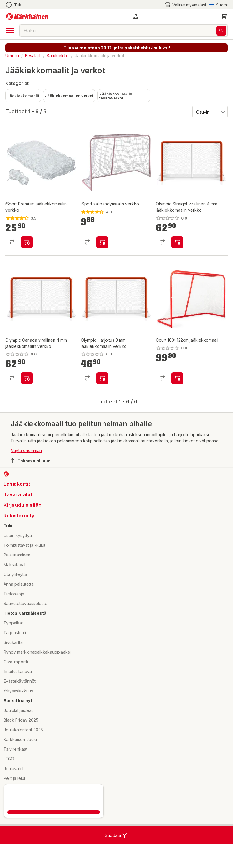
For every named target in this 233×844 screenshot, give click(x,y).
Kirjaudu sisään (23, 505)
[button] (135, 16)
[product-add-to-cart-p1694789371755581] (177, 242)
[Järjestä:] (210, 111)
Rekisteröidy (19, 516)
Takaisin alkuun (31, 460)
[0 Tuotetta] (224, 16)
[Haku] (221, 31)
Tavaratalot (18, 494)
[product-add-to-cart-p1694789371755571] (27, 378)
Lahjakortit (17, 484)
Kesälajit (33, 55)
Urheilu (12, 55)
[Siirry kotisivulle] (27, 16)
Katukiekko (58, 55)
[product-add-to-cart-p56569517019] (27, 242)
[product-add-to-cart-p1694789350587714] (177, 378)
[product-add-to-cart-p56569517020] (102, 242)
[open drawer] (10, 31)
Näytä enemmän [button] (26, 450)
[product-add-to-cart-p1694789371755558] (102, 378)
